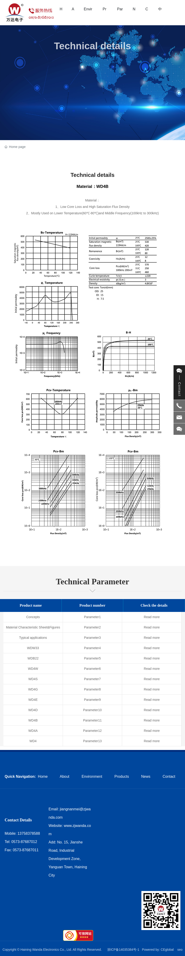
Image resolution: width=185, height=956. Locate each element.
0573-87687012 (24, 842)
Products (122, 776)
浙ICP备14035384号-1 (123, 949)
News (145, 776)
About (64, 776)
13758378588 (28, 833)
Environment (91, 776)
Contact (169, 776)
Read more (152, 617)
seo (179, 949)
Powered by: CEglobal (158, 949)
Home (43, 776)
